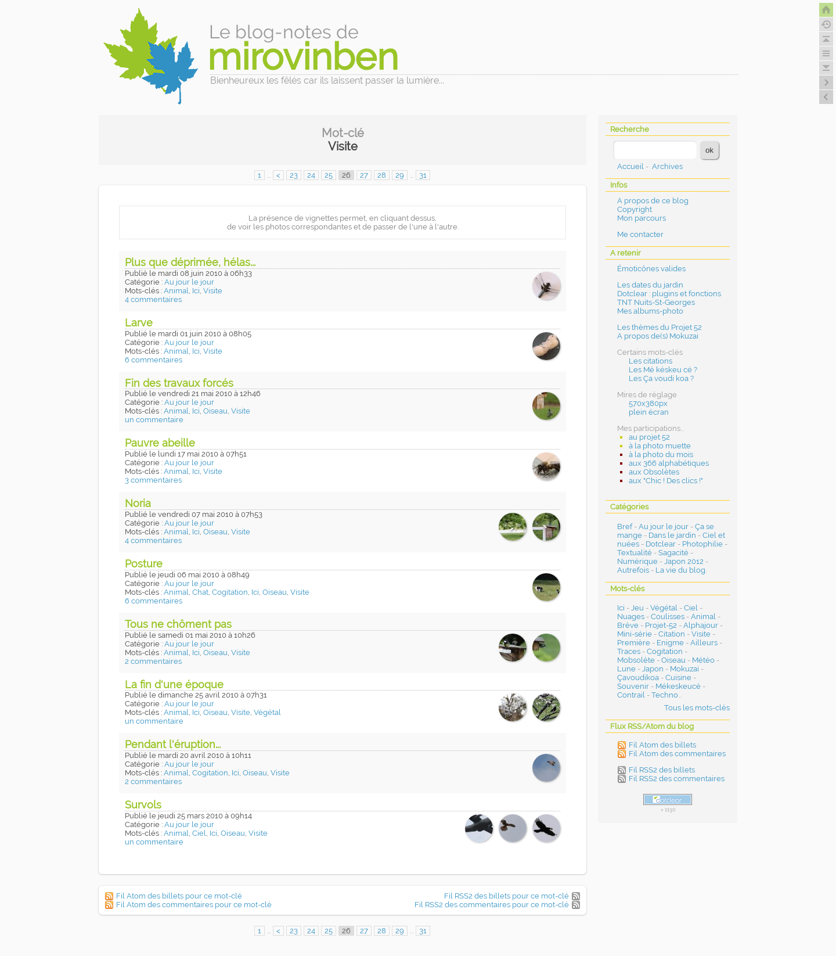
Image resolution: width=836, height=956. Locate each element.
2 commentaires (153, 661)
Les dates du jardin (650, 285)
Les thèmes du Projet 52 (659, 327)
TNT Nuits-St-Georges (656, 302)
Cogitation (230, 592)
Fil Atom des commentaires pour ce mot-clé (194, 904)
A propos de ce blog (653, 200)
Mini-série (634, 634)
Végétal (267, 712)
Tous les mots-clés (697, 707)
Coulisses (667, 616)
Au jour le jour (189, 282)
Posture (144, 564)
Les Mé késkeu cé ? (663, 369)
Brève (628, 625)
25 (329, 175)
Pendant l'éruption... (173, 744)
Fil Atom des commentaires (677, 753)
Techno (664, 695)
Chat (200, 592)
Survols (143, 805)
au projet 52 (649, 437)
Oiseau (215, 411)
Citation (671, 634)
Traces (628, 651)
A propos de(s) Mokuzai (657, 336)
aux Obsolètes (654, 472)
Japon (653, 668)
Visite (212, 290)
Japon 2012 (684, 561)
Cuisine (678, 677)
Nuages (630, 616)
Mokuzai (684, 668)
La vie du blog (680, 570)
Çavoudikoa (638, 677)
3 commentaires (153, 480)
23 (294, 175)
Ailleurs (704, 642)
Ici (196, 290)
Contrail (631, 695)
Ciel (199, 833)
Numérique (637, 561)
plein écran (649, 412)
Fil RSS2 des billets (662, 769)
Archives (667, 166)
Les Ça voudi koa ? (661, 378)
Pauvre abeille (160, 443)
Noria (138, 503)
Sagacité (673, 552)
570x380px (648, 403)
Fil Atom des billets (662, 745)
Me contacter (640, 234)
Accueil (630, 166)
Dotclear (661, 544)
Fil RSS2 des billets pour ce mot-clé (506, 896)
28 (381, 175)
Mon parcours (641, 218)
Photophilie (702, 544)
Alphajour (700, 625)
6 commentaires (153, 359)
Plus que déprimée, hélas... (190, 262)
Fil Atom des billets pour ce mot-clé (179, 896)
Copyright (634, 209)
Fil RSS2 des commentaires (677, 778)
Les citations (650, 361)
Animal (176, 290)
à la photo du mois (661, 454)
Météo (703, 660)
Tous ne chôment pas (178, 624)
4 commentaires (153, 299)
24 (311, 175)
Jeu (637, 607)
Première (633, 642)
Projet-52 (661, 625)
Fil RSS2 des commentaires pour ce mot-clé (492, 904)
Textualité (634, 552)
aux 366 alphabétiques (669, 463)
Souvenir (633, 686)
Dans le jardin (672, 535)
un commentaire (154, 419)
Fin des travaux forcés (179, 383)
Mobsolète (636, 660)
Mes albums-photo (650, 311)
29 (399, 175)
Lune (626, 668)
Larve (139, 323)
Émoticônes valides (651, 268)
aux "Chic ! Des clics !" (666, 480)
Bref (624, 526)
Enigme (670, 642)
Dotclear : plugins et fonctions (669, 293)
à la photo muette (660, 445)
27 (364, 175)
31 (423, 175)
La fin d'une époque (174, 684)
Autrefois (633, 570)
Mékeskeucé (678, 686)
